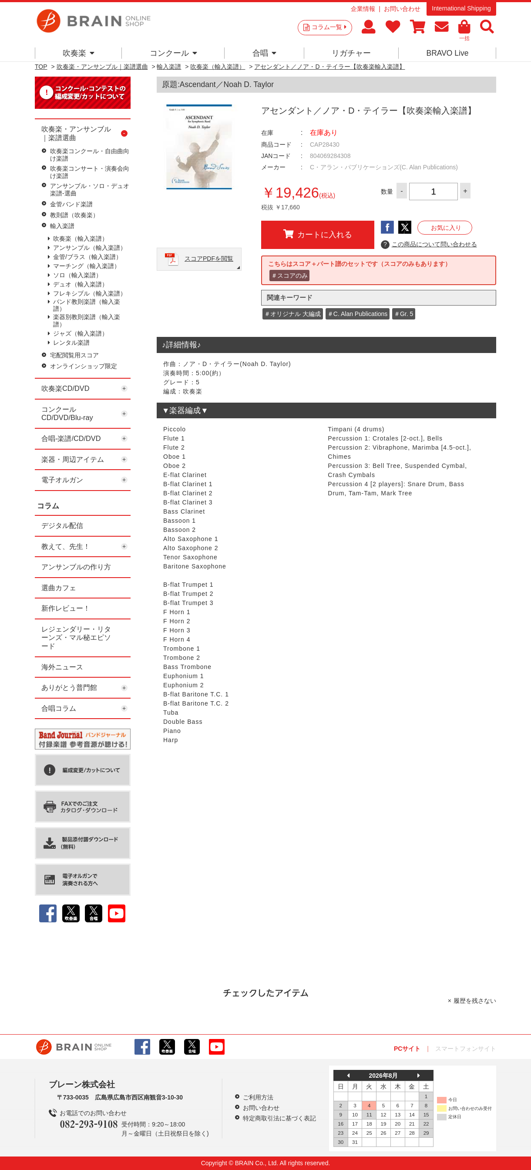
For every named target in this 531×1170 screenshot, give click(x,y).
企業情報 (363, 8)
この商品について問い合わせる (429, 244)
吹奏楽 (78, 53)
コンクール (173, 53)
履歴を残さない (475, 1000)
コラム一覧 (329, 27)
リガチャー (351, 53)
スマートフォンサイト (465, 1048)
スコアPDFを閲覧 (209, 258)
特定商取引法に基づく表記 (279, 1118)
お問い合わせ (402, 8)
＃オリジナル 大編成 (292, 313)
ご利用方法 (258, 1097)
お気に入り (446, 227)
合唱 (264, 53)
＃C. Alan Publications (357, 313)
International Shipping (461, 8)
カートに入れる (317, 234)
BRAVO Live (447, 53)
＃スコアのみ (289, 275)
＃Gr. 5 (403, 313)
